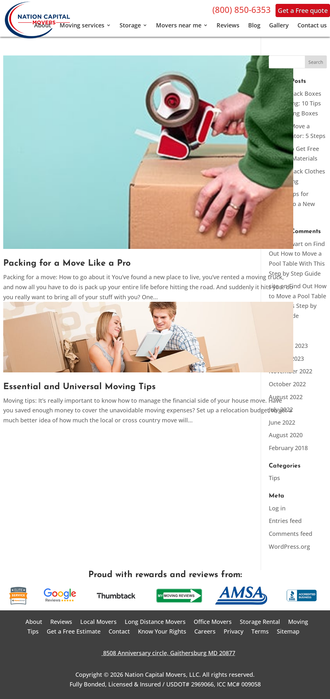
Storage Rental (260, 621)
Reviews (228, 26)
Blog (254, 26)
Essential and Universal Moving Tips (79, 387)
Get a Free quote (303, 10)
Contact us (312, 26)
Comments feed (290, 533)
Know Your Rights (162, 631)
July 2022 (281, 409)
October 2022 (287, 384)
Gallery (279, 26)
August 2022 (286, 397)
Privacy (233, 631)
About (42, 26)
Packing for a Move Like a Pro (67, 263)
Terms (260, 631)
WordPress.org (289, 546)
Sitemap (288, 631)
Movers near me (178, 26)
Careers (205, 631)
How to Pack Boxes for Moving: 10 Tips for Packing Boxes (295, 103)
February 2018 (288, 448)
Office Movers (213, 621)
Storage (130, 26)
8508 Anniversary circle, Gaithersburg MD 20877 (165, 653)
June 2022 (282, 422)
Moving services (82, 26)
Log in (277, 508)
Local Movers (98, 621)
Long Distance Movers (155, 621)
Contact (119, 631)
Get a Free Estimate (74, 631)
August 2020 (286, 435)
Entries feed (285, 521)
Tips (274, 478)
